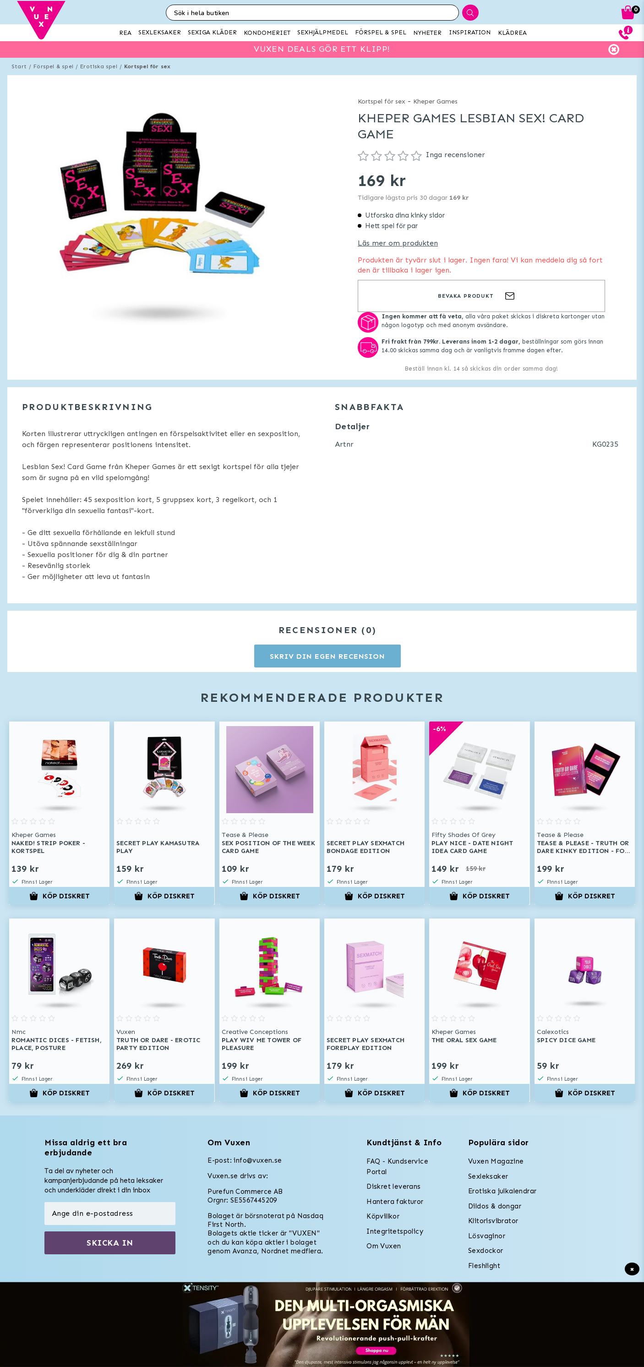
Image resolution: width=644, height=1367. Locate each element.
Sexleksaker (488, 1176)
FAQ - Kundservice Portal (397, 1166)
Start (19, 66)
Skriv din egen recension (327, 656)
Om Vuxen (383, 1246)
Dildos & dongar (494, 1206)
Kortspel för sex (147, 66)
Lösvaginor (486, 1236)
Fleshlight (484, 1266)
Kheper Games (435, 101)
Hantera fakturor (394, 1201)
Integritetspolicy (394, 1231)
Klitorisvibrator (493, 1221)
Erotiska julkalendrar (502, 1191)
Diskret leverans (393, 1186)
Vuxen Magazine (496, 1161)
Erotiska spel (98, 66)
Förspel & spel (53, 66)
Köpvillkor (382, 1216)
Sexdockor (485, 1251)
